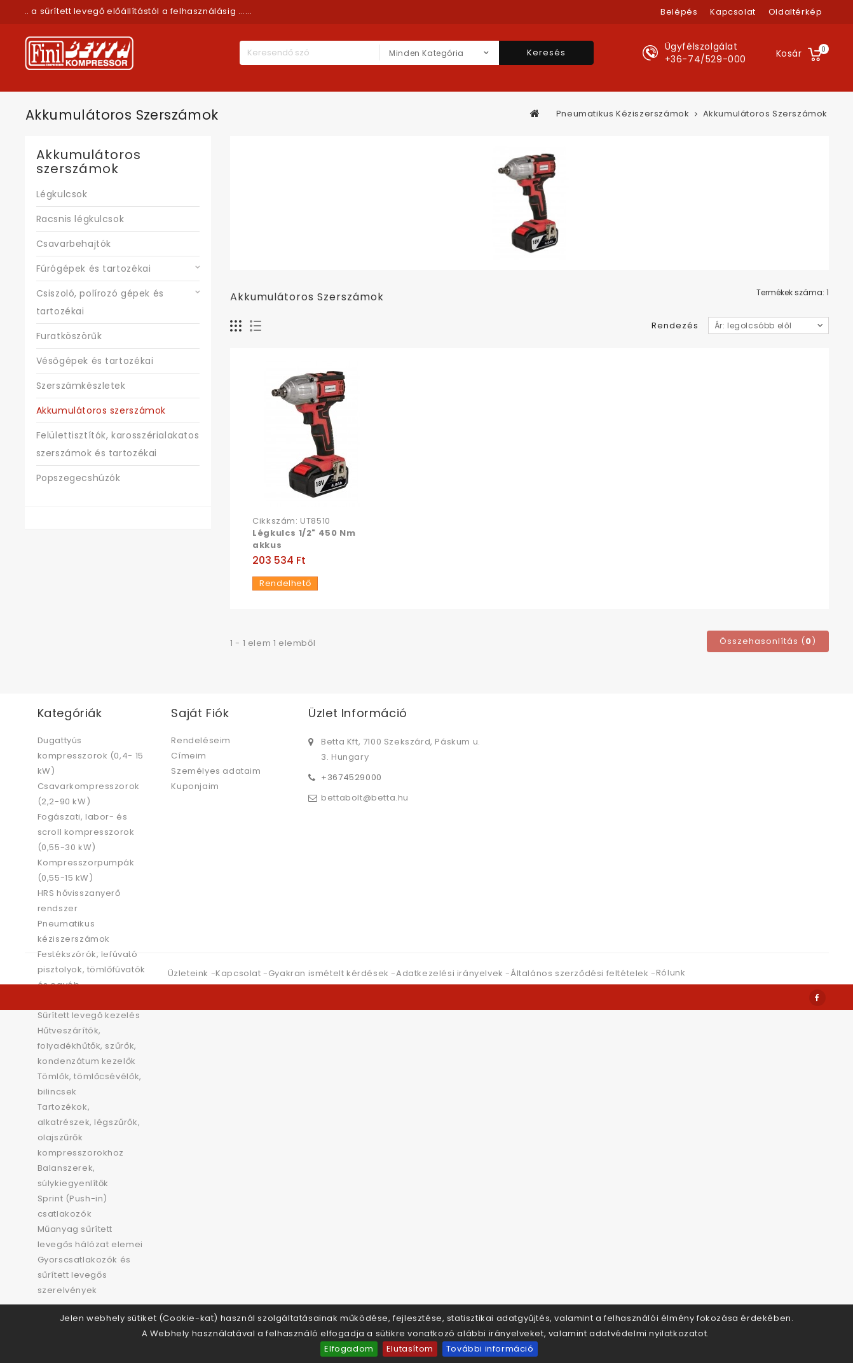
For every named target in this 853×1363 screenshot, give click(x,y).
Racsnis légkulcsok (80, 219)
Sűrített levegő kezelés (89, 1015)
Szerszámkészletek (81, 385)
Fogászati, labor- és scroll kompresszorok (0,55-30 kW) (86, 832)
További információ (490, 1349)
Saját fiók (200, 713)
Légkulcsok (62, 194)
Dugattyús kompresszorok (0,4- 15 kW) (91, 755)
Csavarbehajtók (73, 243)
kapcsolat (732, 12)
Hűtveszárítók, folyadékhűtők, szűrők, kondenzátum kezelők (87, 1045)
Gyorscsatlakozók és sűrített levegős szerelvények (84, 1275)
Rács (236, 326)
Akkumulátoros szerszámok (101, 410)
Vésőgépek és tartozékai (95, 360)
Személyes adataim (216, 771)
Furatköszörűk (69, 336)
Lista (256, 326)
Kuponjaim (195, 786)
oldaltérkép (795, 12)
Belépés (678, 12)
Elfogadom (348, 1349)
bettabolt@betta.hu (365, 796)
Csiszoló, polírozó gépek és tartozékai (100, 302)
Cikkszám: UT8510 (291, 521)
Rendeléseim (201, 740)
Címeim (189, 756)
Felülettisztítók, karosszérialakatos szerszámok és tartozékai (118, 444)
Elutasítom (409, 1349)
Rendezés (675, 325)
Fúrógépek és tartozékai (93, 268)
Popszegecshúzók (78, 478)
